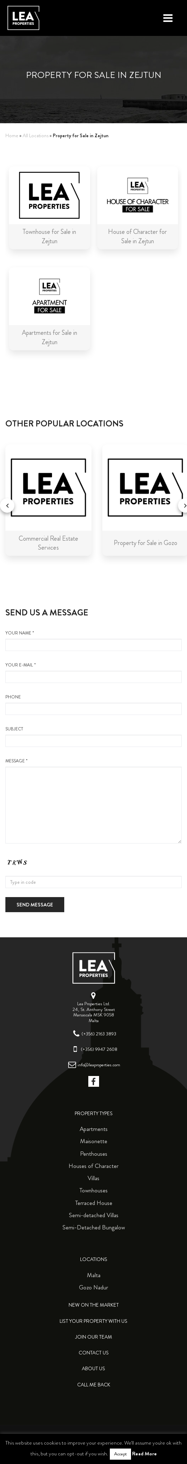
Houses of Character (93, 1165)
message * (93, 801)
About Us (93, 1368)
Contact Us (94, 1352)
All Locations (35, 135)
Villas (93, 1178)
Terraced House (93, 1203)
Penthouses (93, 1153)
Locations (93, 1259)
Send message (35, 904)
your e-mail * (93, 672)
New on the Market (94, 1305)
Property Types (94, 1113)
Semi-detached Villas (93, 1215)
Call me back (93, 1384)
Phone (93, 704)
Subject (93, 736)
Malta (93, 1275)
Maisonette (93, 1141)
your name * (93, 640)
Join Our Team (93, 1337)
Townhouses (93, 1190)
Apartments (94, 1128)
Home (11, 135)
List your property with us (93, 1321)
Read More (144, 1454)
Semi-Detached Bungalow (93, 1227)
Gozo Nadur (93, 1287)
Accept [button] (120, 1454)
